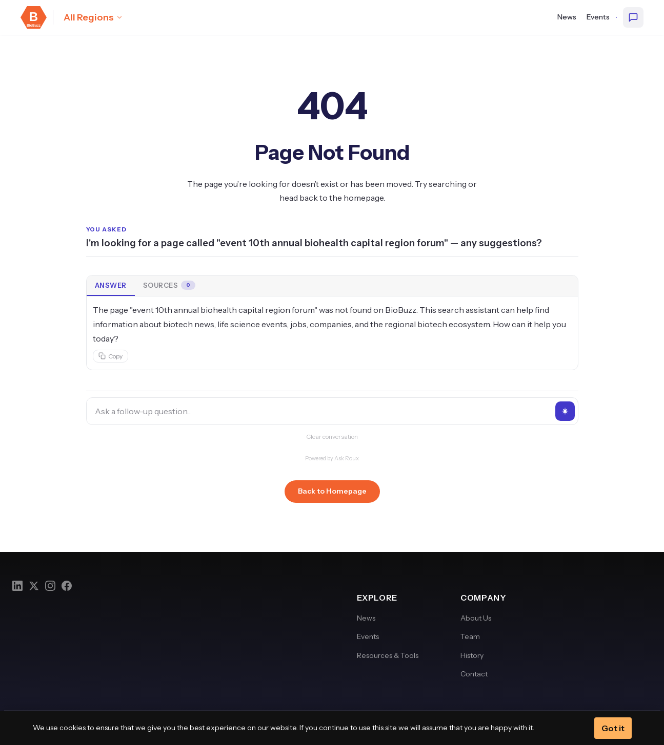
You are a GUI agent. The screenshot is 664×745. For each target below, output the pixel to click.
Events (598, 17)
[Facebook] (67, 586)
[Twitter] (34, 586)
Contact (474, 673)
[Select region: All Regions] (93, 17)
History (472, 655)
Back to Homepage (332, 491)
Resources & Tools (387, 655)
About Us (475, 618)
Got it (613, 728)
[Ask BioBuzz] (633, 17)
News (566, 17)
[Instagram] (50, 586)
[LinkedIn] (17, 586)
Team (470, 636)
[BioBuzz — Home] (34, 17)
